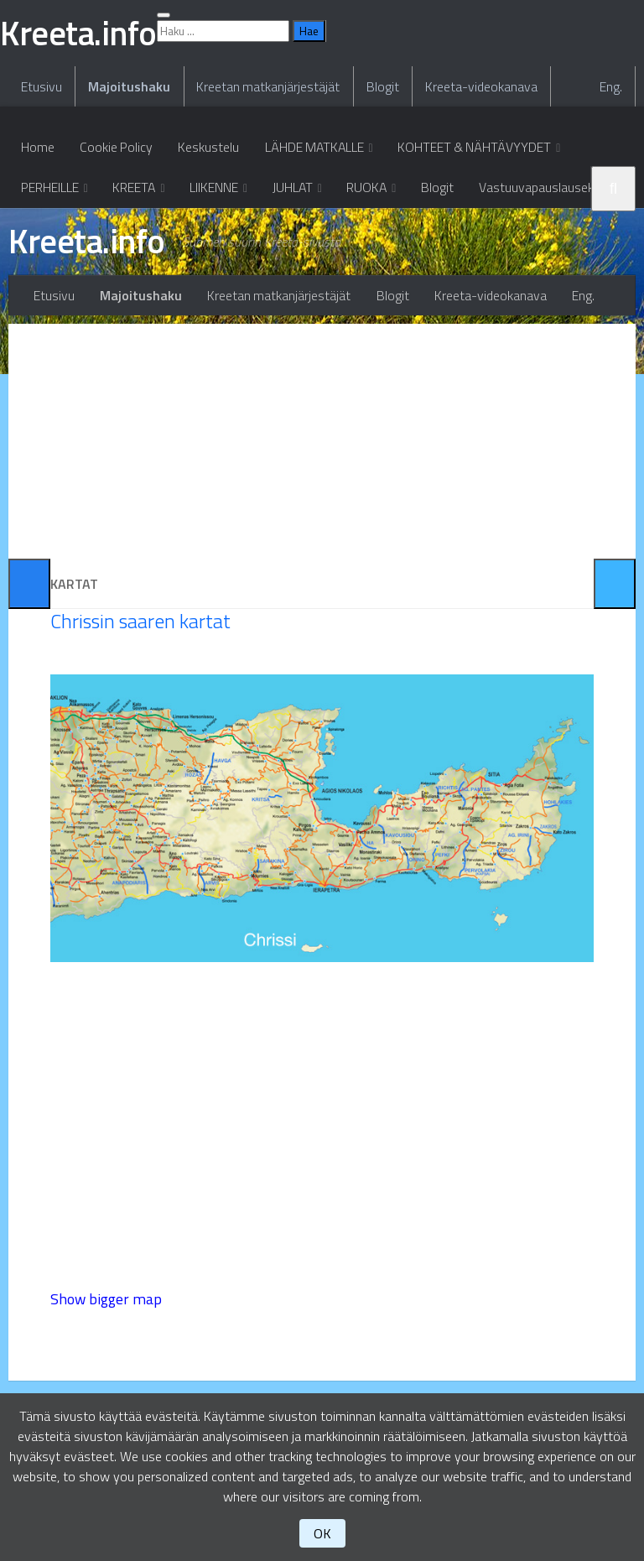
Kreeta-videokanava (474, 194)
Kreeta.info (89, 353)
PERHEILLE (50, 298)
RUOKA (366, 298)
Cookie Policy (114, 256)
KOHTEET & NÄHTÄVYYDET (471, 256)
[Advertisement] (322, 546)
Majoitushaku (127, 194)
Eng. (611, 194)
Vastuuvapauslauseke (537, 298)
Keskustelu (205, 256)
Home (37, 256)
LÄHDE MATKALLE (310, 256)
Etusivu (40, 194)
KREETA (134, 298)
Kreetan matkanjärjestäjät (264, 194)
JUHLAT (291, 298)
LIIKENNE (214, 298)
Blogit (377, 194)
